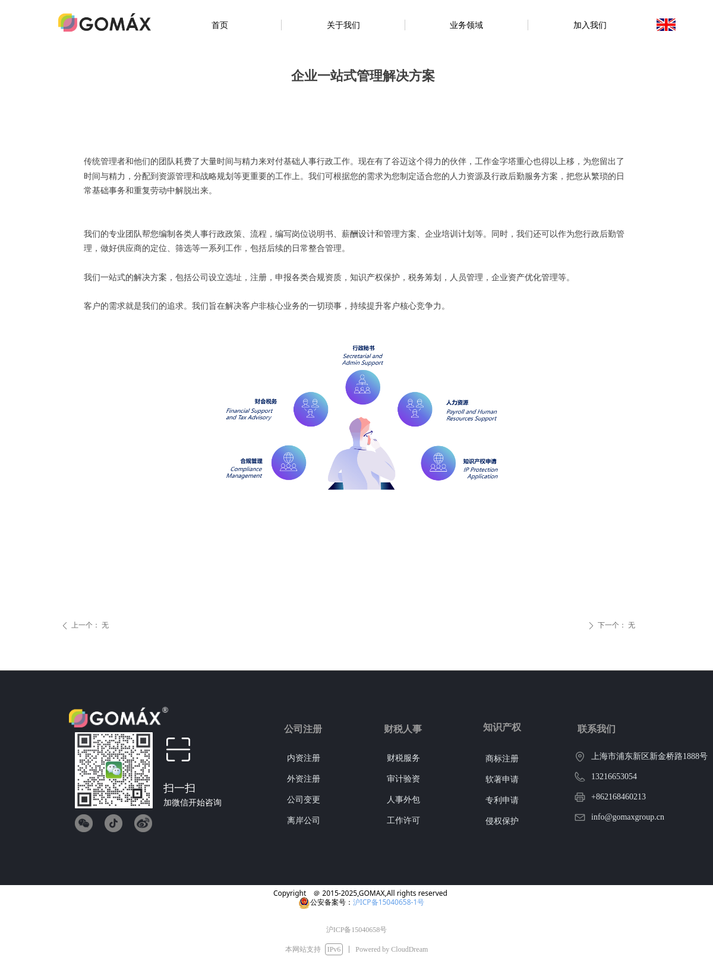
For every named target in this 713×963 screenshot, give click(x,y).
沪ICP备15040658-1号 (389, 902)
